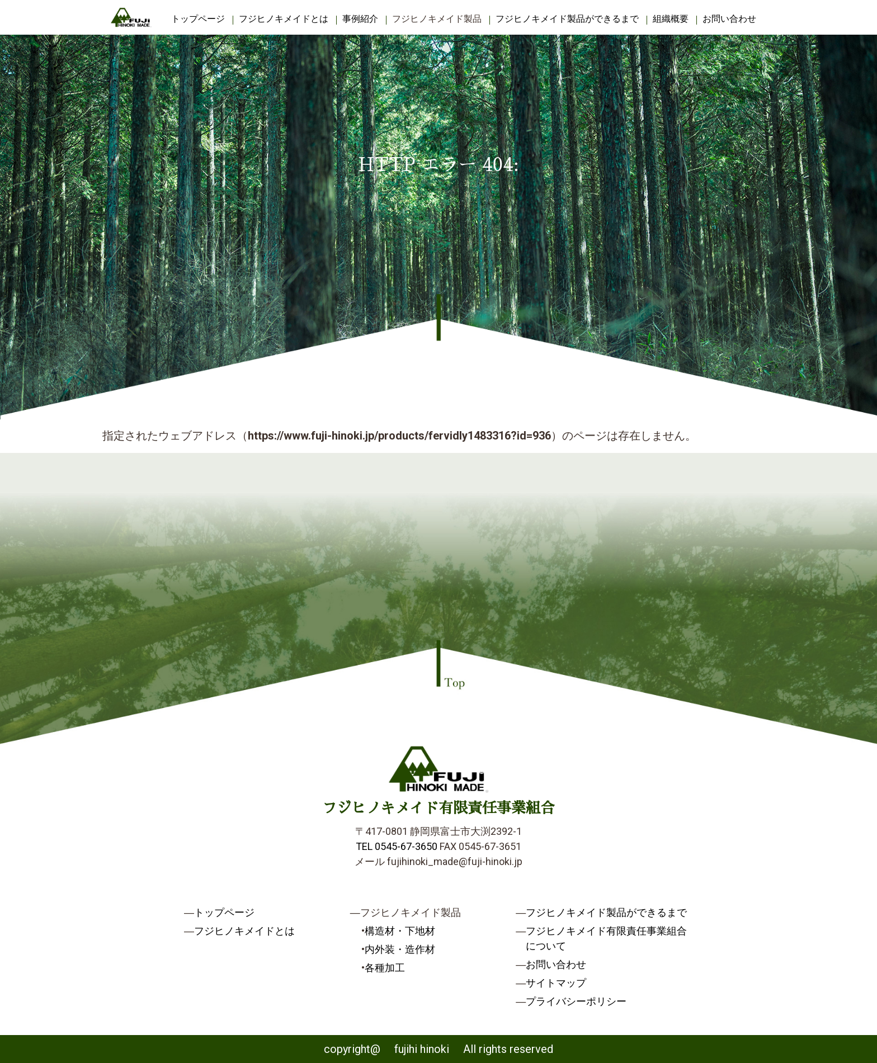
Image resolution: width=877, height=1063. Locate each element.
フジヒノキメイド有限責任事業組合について (606, 938)
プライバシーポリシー (576, 1001)
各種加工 (385, 968)
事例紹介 (360, 18)
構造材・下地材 (400, 931)
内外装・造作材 (400, 949)
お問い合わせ (729, 18)
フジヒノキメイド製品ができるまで (567, 18)
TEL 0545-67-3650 (396, 846)
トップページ (198, 18)
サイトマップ (556, 983)
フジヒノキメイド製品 (437, 18)
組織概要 (671, 18)
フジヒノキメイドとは (283, 18)
